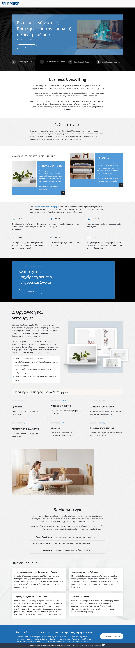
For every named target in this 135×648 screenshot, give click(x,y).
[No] (133, 645)
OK (104, 645)
